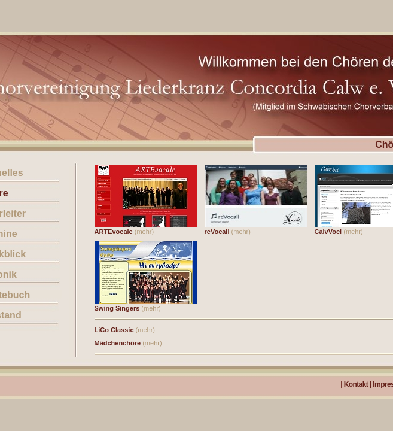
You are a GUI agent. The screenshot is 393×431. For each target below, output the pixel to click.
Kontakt (356, 384)
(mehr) (144, 231)
